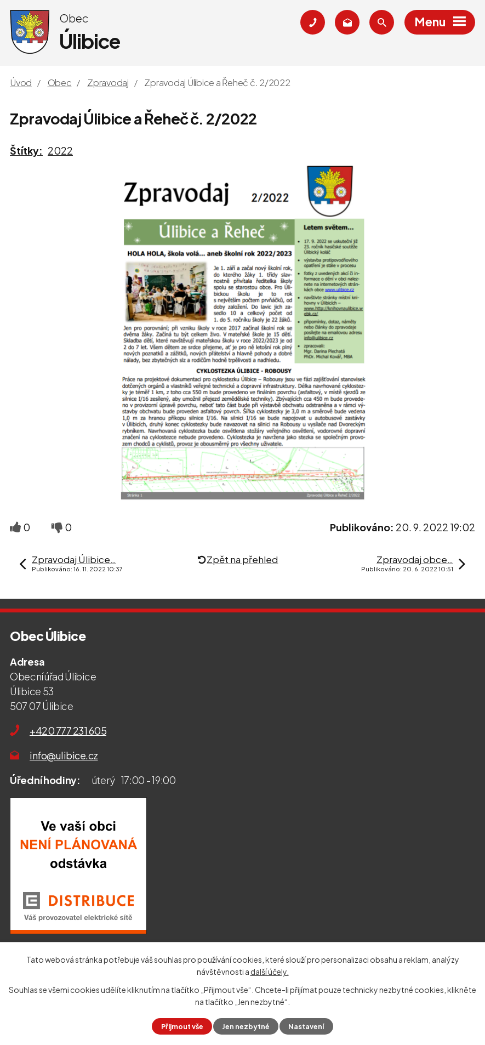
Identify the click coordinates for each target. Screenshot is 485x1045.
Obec (60, 82)
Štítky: (26, 150)
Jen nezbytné (246, 1026)
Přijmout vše (182, 1026)
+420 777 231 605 (68, 730)
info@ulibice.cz (64, 755)
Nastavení (306, 1026)
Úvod (21, 82)
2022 (60, 150)
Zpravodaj (108, 82)
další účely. (269, 971)
